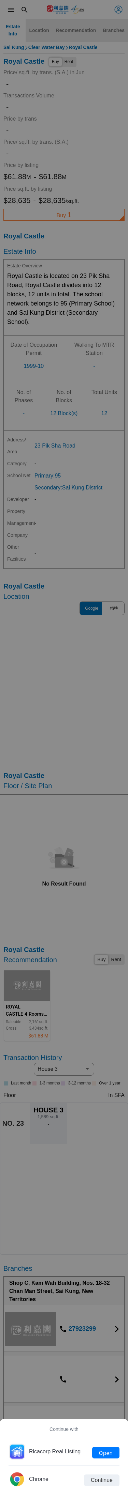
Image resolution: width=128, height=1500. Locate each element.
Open (106, 1453)
